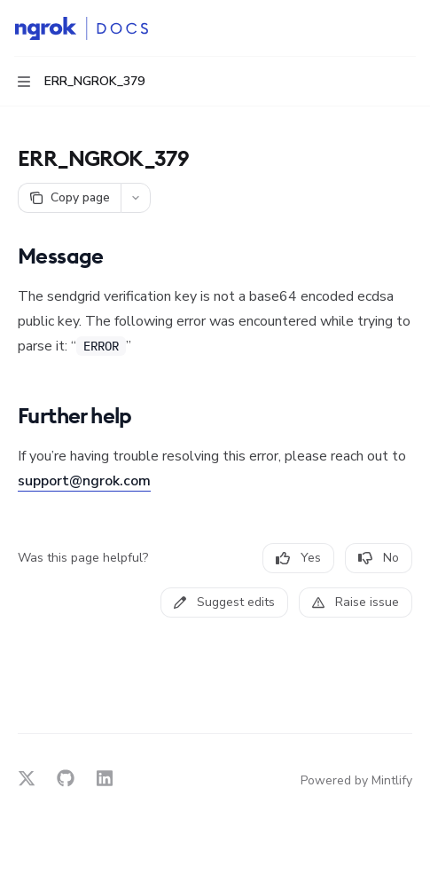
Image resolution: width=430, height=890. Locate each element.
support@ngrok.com (84, 481)
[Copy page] (69, 198)
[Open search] (373, 28)
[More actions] (407, 28)
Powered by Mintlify (356, 780)
